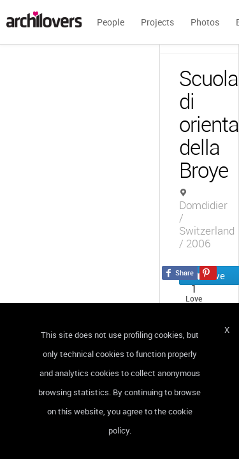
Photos (205, 22)
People (110, 22)
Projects (157, 22)
